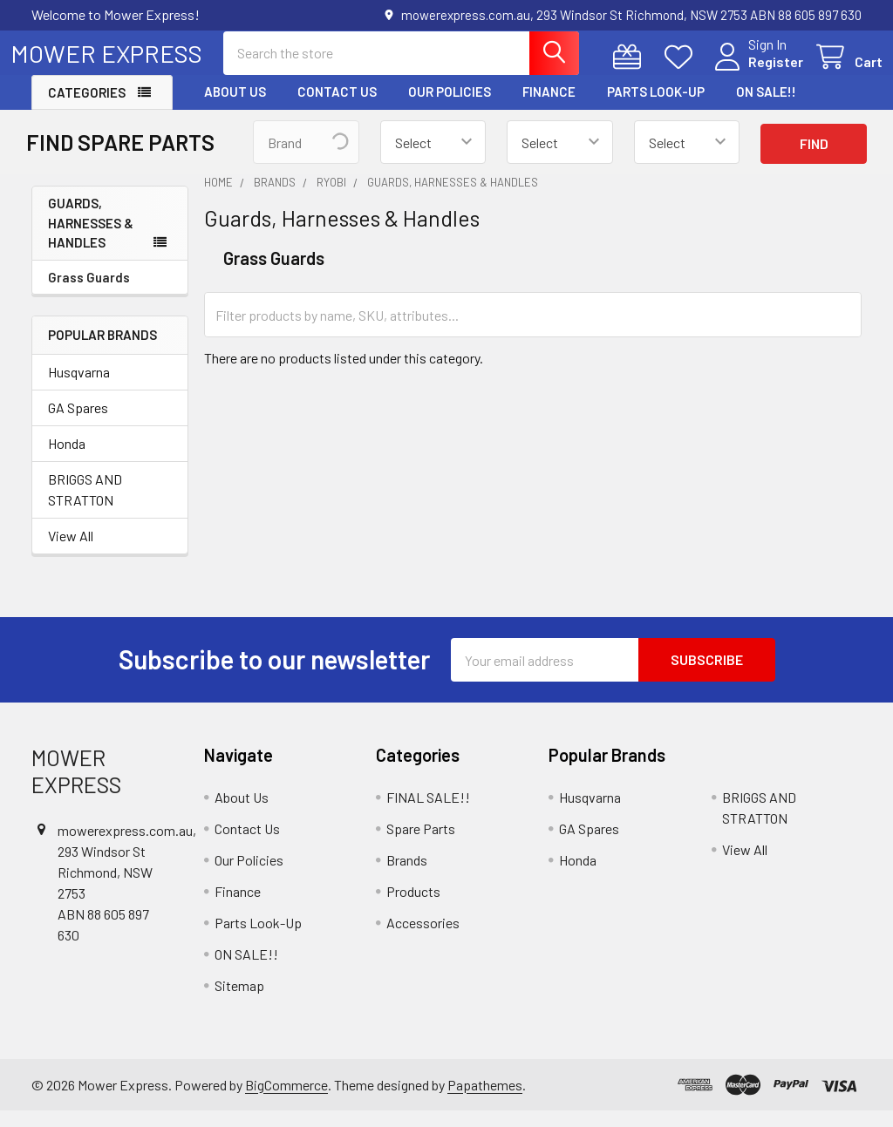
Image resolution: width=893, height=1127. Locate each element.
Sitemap (239, 1001)
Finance (549, 107)
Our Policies (449, 107)
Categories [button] (87, 108)
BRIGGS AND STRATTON (85, 505)
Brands (406, 875)
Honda (66, 459)
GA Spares (78, 423)
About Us (235, 107)
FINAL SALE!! (428, 813)
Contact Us (337, 107)
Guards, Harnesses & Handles (90, 238)
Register (754, 72)
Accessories (423, 938)
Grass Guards (89, 293)
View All (70, 551)
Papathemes (484, 1100)
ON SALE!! (766, 107)
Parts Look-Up (656, 107)
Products (413, 907)
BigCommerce (286, 1100)
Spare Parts (420, 844)
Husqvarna (79, 387)
